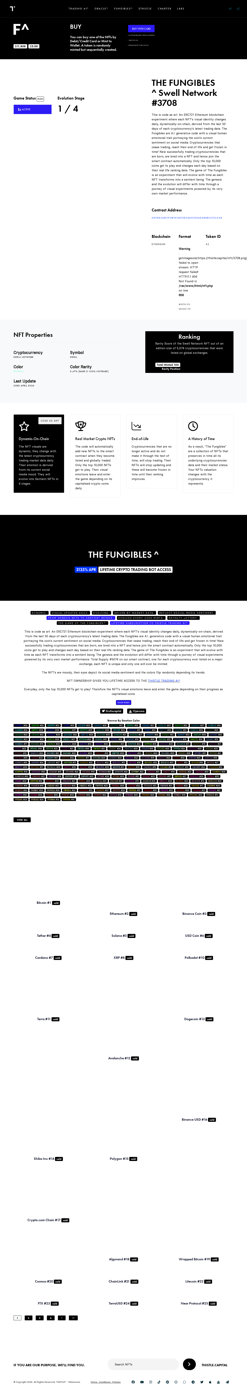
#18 (148, 757)
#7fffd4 (19, 371)
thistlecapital (111, 711)
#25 (100, 725)
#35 (184, 753)
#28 (53, 730)
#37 (69, 730)
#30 (200, 734)
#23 (84, 725)
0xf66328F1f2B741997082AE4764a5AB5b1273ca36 (187, 217)
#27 (164, 725)
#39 (102, 730)
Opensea (136, 711)
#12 (119, 762)
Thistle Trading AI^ (164, 681)
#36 (83, 748)
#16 (68, 725)
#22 (53, 725)
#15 (101, 739)
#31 (53, 753)
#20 (212, 730)
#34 (152, 734)
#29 (21, 725)
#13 (132, 739)
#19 (180, 739)
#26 (37, 730)
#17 (21, 744)
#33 (21, 762)
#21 (117, 725)
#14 (214, 725)
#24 (37, 725)
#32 (132, 725)
